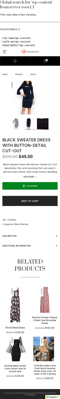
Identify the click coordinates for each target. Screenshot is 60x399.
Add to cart (30, 201)
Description (9, 236)
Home (5, 74)
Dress (33, 74)
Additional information (16, 245)
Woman (19, 74)
